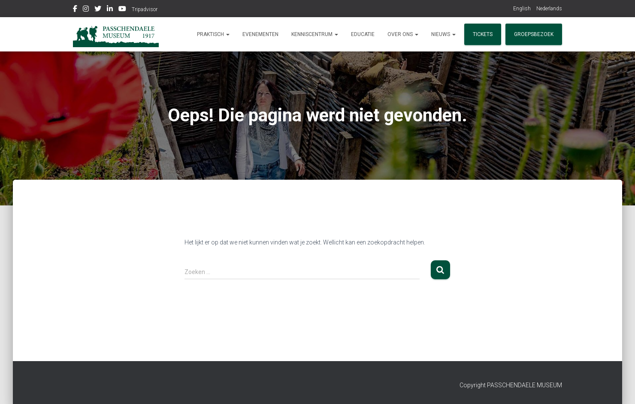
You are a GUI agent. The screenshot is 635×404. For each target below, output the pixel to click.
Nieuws (443, 34)
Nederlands (549, 9)
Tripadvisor (144, 9)
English (522, 9)
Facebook (75, 10)
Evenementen (260, 34)
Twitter (97, 10)
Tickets (483, 34)
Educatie (363, 34)
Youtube (122, 10)
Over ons (402, 34)
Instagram (86, 10)
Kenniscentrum (314, 34)
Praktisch (213, 34)
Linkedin (110, 10)
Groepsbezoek (533, 34)
